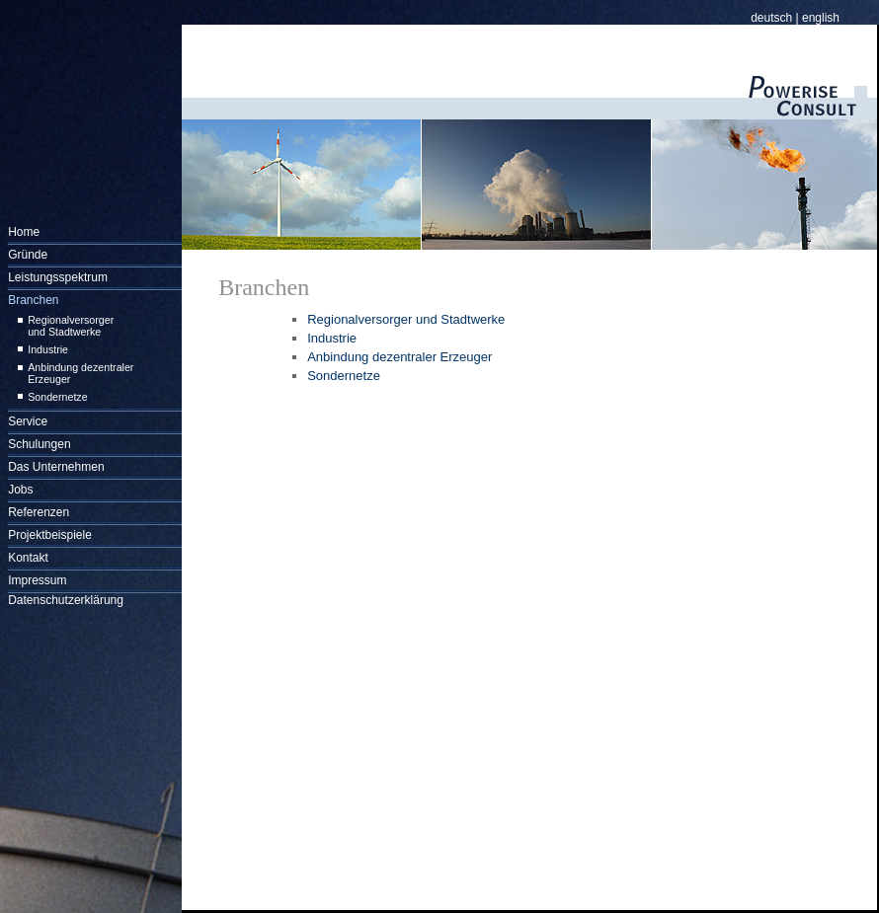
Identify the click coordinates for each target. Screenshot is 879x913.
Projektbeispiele (50, 535)
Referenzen (38, 512)
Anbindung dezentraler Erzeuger (399, 356)
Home (24, 232)
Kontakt (28, 558)
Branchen (33, 300)
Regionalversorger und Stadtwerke (71, 326)
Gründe (27, 255)
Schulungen (39, 444)
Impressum (37, 580)
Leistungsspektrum (58, 277)
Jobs (20, 489)
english (820, 18)
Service (27, 421)
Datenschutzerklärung (65, 600)
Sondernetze (57, 397)
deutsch (771, 18)
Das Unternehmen (56, 467)
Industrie (48, 349)
